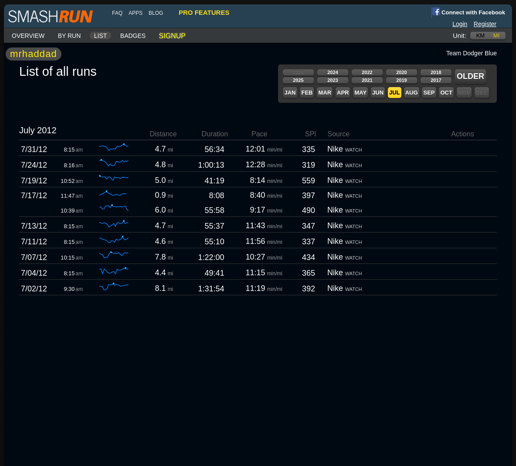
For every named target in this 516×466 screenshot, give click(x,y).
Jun (378, 92)
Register (485, 23)
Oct (446, 92)
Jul (394, 92)
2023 (332, 80)
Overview (28, 35)
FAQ (117, 13)
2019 (401, 80)
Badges (133, 35)
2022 (367, 72)
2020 (401, 72)
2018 (436, 72)
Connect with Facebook (468, 11)
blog (156, 13)
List (100, 35)
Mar (324, 92)
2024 (332, 72)
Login (459, 23)
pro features (204, 12)
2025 (298, 80)
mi (496, 35)
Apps (136, 13)
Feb (306, 92)
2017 (436, 80)
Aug (411, 92)
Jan (289, 92)
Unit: (459, 35)
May (360, 92)
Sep (429, 92)
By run (69, 35)
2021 (367, 80)
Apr (343, 92)
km (480, 35)
